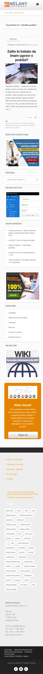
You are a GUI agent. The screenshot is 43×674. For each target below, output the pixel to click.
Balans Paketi (9, 654)
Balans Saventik (32, 45)
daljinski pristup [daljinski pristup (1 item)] (11, 515)
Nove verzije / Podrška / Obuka (16, 656)
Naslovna (8, 650)
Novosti (11, 327)
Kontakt (10, 479)
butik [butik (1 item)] (26, 510)
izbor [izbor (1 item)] (12, 543)
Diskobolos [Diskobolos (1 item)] (9, 520)
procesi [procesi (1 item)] (8, 580)
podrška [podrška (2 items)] (17, 566)
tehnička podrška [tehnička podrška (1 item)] (11, 584)
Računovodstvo (14, 337)
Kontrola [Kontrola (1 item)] (31, 547)
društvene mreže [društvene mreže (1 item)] (11, 524)
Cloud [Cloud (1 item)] (33, 510)
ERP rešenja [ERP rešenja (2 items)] (29, 534)
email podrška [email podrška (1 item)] (10, 534)
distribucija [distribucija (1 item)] (20, 520)
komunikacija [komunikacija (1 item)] (10, 547)
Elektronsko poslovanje (17, 318)
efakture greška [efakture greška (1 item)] (11, 529)
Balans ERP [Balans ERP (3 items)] (9, 510)
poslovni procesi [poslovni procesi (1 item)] (11, 571)
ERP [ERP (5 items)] (20, 534)
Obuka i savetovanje (15, 459)
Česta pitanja (12, 474)
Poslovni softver (15, 332)
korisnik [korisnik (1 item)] (30, 552)
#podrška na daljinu (13, 125)
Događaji (12, 313)
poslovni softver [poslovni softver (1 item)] (25, 571)
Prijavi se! (23, 434)
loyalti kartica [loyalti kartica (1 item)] (10, 557)
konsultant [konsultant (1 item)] (21, 547)
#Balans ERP (10, 123)
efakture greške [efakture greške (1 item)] (24, 529)
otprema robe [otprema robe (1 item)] (28, 561)
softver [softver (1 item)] (26, 580)
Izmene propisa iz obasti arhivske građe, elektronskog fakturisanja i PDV (22, 233)
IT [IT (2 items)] (6, 543)
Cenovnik (28, 652)
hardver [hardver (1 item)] (17, 538)
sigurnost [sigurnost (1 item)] (17, 580)
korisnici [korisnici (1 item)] (22, 552)
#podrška (30, 123)
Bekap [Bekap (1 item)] (19, 510)
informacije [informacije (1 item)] (27, 538)
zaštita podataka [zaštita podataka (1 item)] (11, 589)
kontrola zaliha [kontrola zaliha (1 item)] (10, 552)
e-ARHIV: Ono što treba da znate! (21, 240)
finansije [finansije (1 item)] (8, 538)
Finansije (12, 322)
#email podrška (21, 123)
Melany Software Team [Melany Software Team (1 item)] (13, 561)
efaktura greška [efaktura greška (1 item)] (25, 524)
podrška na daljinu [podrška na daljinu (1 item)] (29, 566)
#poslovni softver (28, 125)
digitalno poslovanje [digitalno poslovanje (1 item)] (26, 515)
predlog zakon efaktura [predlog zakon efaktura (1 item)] (13, 575)
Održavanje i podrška (15, 464)
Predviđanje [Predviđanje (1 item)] (28, 575)
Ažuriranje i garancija (15, 469)
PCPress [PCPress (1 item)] (8, 566)
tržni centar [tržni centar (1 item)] (24, 584)
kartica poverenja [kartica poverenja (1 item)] (23, 543)
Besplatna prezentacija (23, 650)
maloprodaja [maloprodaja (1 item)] (22, 557)
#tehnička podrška (13, 128)
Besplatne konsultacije (13, 652)
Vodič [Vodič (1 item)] (33, 584)
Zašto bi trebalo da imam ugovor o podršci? (21, 56)
